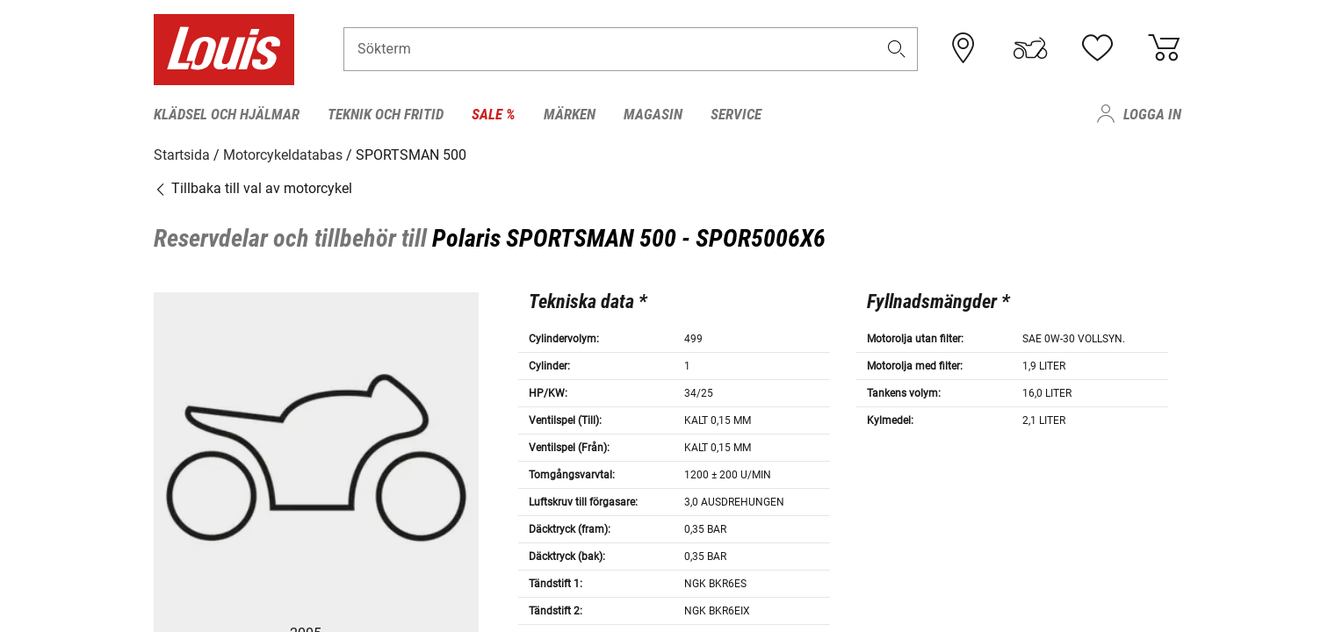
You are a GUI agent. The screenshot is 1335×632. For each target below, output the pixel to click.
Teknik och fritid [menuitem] (386, 114)
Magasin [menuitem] (653, 114)
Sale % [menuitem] (494, 114)
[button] (896, 49)
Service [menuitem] (736, 114)
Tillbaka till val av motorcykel (253, 188)
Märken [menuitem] (569, 114)
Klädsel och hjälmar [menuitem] (226, 114)
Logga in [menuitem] (1152, 114)
